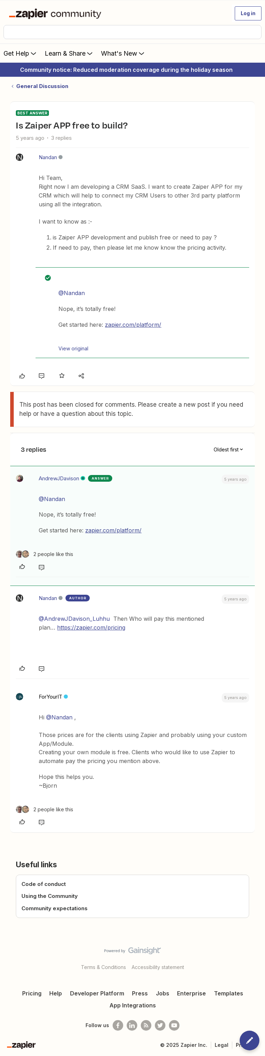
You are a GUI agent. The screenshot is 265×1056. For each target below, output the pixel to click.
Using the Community (49, 896)
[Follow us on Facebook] (118, 1025)
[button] (248, 13)
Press (140, 993)
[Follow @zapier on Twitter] (160, 1025)
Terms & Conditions (103, 967)
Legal (221, 1045)
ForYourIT (50, 696)
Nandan (48, 157)
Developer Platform (97, 993)
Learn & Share (69, 53)
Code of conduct (43, 884)
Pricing (32, 993)
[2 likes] (44, 554)
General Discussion (42, 86)
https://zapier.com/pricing (91, 627)
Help (55, 993)
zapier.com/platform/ (133, 324)
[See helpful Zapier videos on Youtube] (174, 1025)
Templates (228, 993)
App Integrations (132, 1005)
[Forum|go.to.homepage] (56, 13)
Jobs (162, 993)
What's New (123, 53)
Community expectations (54, 908)
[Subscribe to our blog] (146, 1025)
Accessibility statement (158, 967)
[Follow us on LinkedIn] (132, 1025)
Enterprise (191, 993)
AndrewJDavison (59, 478)
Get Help (21, 53)
